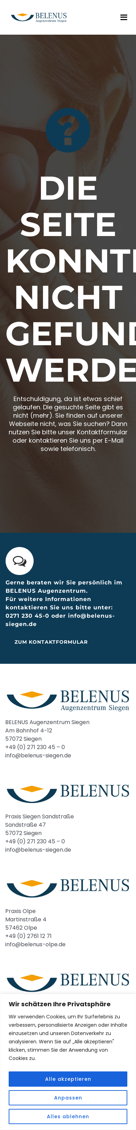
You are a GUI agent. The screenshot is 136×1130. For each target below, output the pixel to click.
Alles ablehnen (68, 1116)
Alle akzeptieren (68, 1079)
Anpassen (68, 1097)
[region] (68, 1062)
